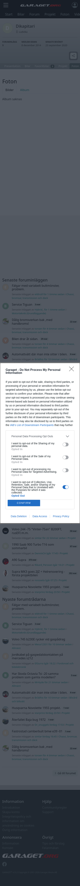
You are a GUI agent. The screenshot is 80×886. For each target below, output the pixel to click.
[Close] (72, 370)
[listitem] (40, 436)
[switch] (66, 444)
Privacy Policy (61, 516)
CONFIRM (24, 502)
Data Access (39, 516)
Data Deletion (19, 516)
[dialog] (40, 443)
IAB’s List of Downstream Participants (32, 425)
